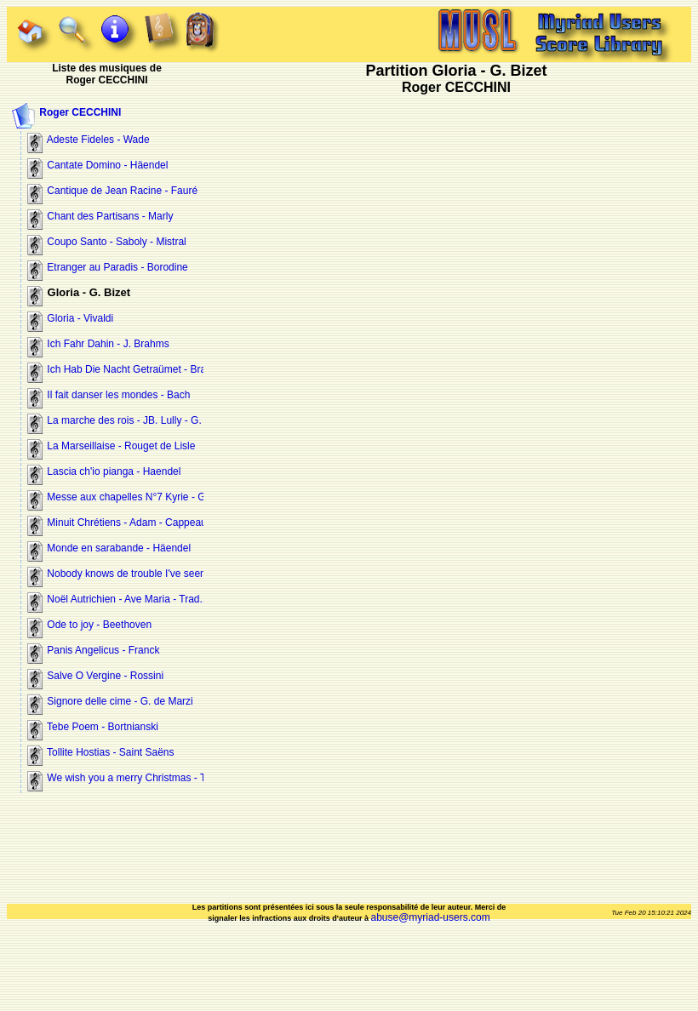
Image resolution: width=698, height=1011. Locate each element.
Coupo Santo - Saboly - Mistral (106, 242)
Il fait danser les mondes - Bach (108, 395)
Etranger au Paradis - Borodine (107, 267)
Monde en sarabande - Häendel (109, 548)
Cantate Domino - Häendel (97, 165)
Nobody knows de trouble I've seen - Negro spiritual (154, 574)
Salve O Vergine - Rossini (95, 676)
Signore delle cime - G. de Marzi (110, 701)
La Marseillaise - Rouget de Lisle (111, 446)
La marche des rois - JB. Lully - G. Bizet (127, 420)
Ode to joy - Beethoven (89, 625)
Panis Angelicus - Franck (93, 650)
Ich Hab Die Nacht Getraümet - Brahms (126, 369)
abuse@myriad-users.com (429, 917)
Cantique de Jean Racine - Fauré (112, 191)
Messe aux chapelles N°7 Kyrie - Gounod (130, 497)
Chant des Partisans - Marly (100, 216)
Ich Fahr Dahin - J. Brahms (98, 344)
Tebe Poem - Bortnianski (92, 727)
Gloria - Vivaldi (70, 318)
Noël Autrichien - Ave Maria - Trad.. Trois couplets (149, 599)
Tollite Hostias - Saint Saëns (100, 752)
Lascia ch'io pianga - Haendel (103, 471)
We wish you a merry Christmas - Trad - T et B (141, 778)
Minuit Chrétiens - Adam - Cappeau (117, 522)
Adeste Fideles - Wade (88, 140)
